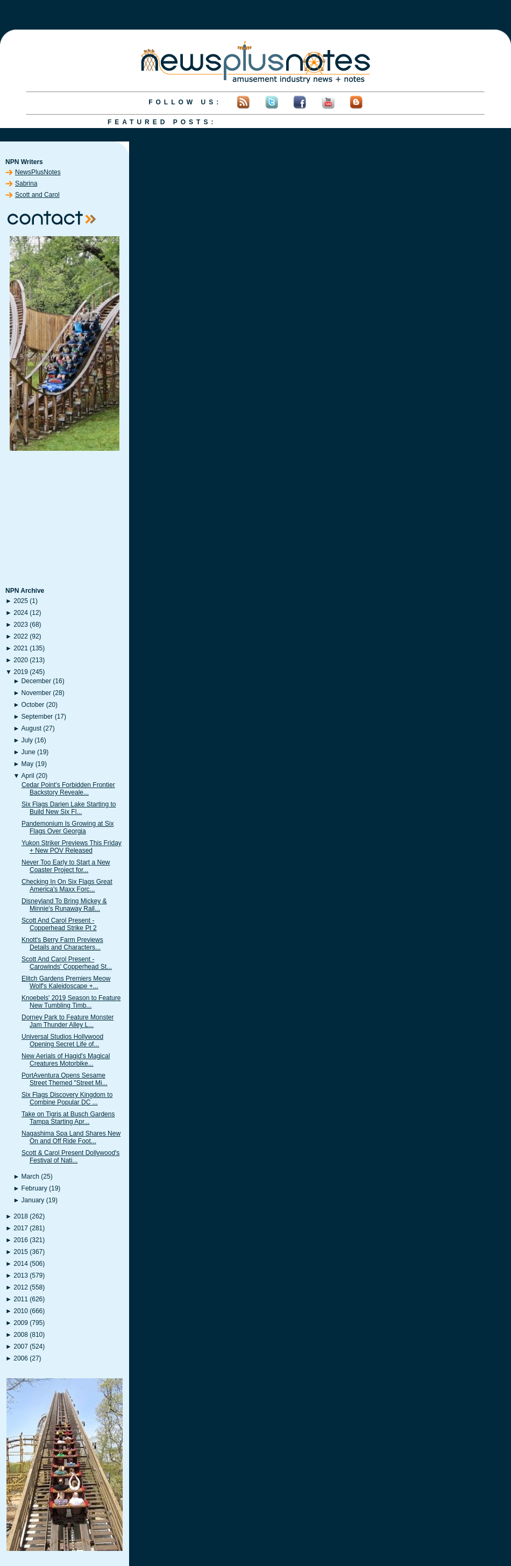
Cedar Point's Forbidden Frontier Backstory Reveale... (68, 788)
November (36, 693)
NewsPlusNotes (38, 172)
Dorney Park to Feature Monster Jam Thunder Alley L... (67, 1021)
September (37, 716)
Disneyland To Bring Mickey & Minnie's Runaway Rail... (64, 904)
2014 (20, 1263)
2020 (20, 660)
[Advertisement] (64, 519)
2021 (20, 648)
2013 (20, 1275)
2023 (20, 624)
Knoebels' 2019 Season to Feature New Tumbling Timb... (71, 1001)
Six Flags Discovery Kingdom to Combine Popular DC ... (67, 1098)
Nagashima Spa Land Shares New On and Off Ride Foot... (71, 1137)
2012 (20, 1287)
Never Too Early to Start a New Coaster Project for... (66, 866)
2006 (20, 1358)
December (36, 681)
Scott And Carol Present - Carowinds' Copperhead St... (67, 962)
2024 (20, 613)
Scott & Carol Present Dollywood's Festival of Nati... (70, 1156)
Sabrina (26, 183)
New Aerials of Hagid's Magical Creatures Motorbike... (66, 1059)
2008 (20, 1334)
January (33, 1200)
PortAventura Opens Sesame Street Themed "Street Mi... (65, 1079)
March (30, 1176)
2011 (20, 1299)
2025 (20, 601)
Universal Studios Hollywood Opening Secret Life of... (62, 1040)
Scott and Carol (37, 195)
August (31, 728)
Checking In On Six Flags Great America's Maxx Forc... (67, 885)
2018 (20, 1216)
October (33, 704)
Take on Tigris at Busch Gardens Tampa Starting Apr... (68, 1117)
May (28, 764)
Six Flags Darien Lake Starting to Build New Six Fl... (69, 808)
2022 (20, 636)
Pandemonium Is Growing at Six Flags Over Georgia (67, 827)
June (29, 752)
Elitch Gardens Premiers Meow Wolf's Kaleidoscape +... (66, 982)
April (28, 776)
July (27, 740)
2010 (20, 1311)
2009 (20, 1323)
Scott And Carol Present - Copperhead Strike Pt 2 (59, 924)
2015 (20, 1252)
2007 (20, 1346)
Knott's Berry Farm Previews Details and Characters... (62, 943)
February (34, 1188)
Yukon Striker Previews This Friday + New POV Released (72, 846)
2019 (20, 672)
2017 (20, 1228)
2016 (20, 1240)
